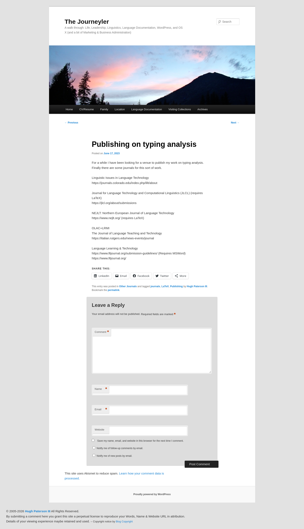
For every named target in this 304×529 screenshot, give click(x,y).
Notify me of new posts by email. (114, 455)
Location (120, 109)
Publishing (176, 286)
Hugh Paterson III (197, 286)
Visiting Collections (179, 109)
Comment (102, 332)
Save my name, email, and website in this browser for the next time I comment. (140, 440)
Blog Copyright (124, 521)
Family (104, 109)
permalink (114, 290)
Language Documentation (146, 109)
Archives (202, 109)
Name (101, 389)
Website (99, 429)
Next (235, 122)
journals (155, 286)
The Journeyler (87, 21)
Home (69, 109)
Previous (71, 122)
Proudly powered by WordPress (152, 494)
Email (101, 410)
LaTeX (165, 286)
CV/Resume (86, 109)
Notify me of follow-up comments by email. (120, 448)
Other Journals (128, 286)
